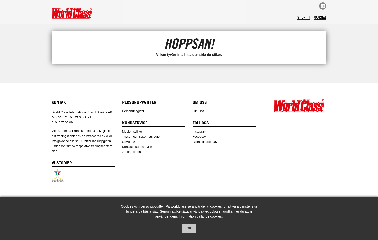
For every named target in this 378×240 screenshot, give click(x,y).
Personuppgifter (133, 111)
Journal (319, 17)
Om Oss (198, 111)
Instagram (200, 131)
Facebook (199, 136)
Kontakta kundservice (137, 147)
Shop (300, 17)
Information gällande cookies (200, 216)
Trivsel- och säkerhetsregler (141, 136)
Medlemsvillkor (132, 131)
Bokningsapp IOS (205, 141)
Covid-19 (128, 141)
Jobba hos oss (132, 152)
